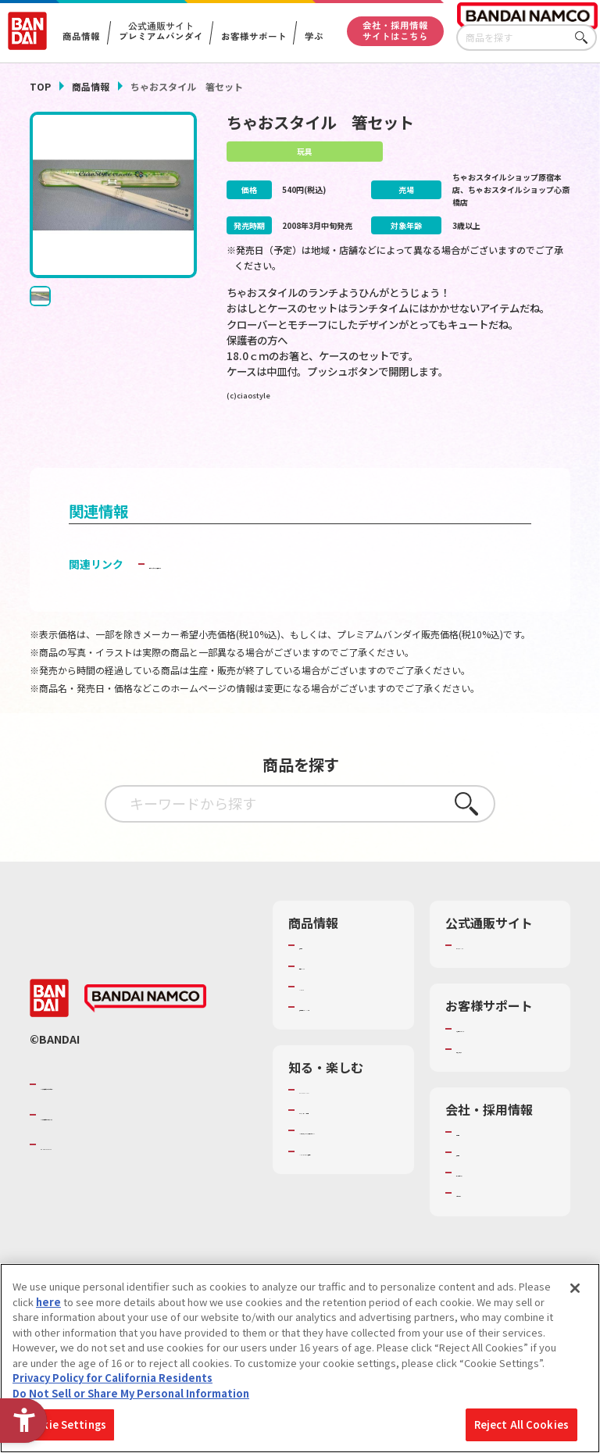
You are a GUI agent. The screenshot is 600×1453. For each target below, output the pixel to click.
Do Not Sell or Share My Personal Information (130, 1393)
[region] (300, 1358)
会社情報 (476, 1170)
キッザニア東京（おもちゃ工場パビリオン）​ (345, 1197)
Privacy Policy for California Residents (112, 1377)
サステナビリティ (496, 1211)
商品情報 (90, 86)
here (48, 1301)
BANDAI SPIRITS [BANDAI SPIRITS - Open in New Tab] (88, 1183)
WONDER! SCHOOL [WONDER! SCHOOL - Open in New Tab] (343, 1128)
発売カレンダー (334, 990)
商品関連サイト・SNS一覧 (339, 1038)
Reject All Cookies (521, 1424)
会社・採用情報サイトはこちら (395, 30)
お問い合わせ (486, 1232)
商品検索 (319, 969)
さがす (585, 38)
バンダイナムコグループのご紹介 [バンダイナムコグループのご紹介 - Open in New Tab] (134, 1123)
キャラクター (329, 1011)
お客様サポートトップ (502, 1059)
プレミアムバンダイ (502, 969)
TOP (40, 86)
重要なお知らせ (491, 1087)
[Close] (575, 1288)
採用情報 (476, 1190)
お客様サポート (253, 36)
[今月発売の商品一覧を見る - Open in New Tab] (312, 446)
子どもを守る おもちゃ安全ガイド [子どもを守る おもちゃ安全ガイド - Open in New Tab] (232, 588)
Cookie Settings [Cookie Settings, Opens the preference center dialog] (63, 1424)
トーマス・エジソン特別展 (345, 1155)
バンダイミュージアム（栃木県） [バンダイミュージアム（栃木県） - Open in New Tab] (345, 1239)
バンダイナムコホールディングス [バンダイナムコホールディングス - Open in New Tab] (134, 1153)
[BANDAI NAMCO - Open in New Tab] (145, 1037)
